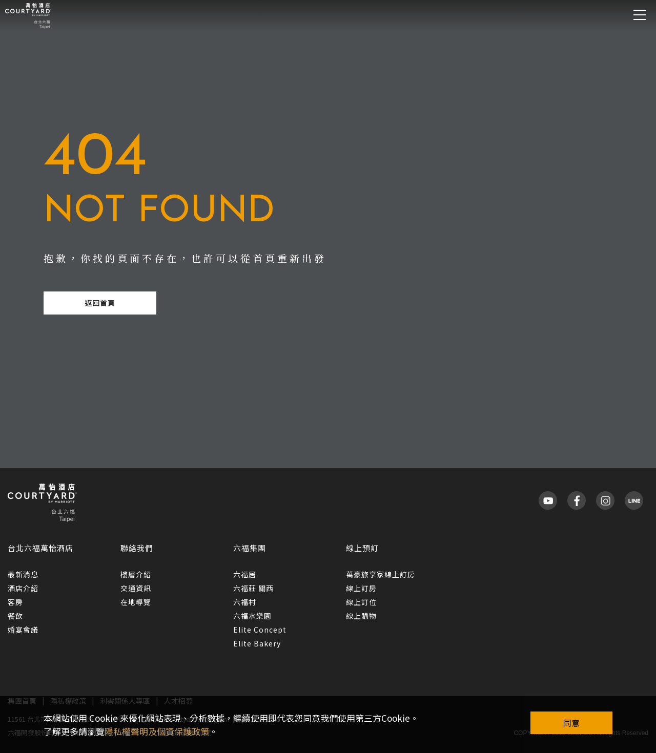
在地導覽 (135, 602)
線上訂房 (361, 588)
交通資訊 (135, 588)
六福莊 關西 (253, 588)
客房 (15, 602)
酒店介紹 (23, 588)
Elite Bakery (257, 643)
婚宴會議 (23, 629)
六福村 (244, 602)
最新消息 (23, 574)
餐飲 (15, 616)
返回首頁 (100, 303)
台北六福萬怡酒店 (40, 547)
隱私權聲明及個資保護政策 (157, 731)
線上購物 (361, 616)
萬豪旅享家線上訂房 (380, 574)
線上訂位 (361, 602)
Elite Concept (259, 629)
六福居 (244, 574)
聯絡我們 (136, 547)
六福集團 (249, 547)
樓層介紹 (135, 574)
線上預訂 (362, 547)
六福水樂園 (252, 616)
